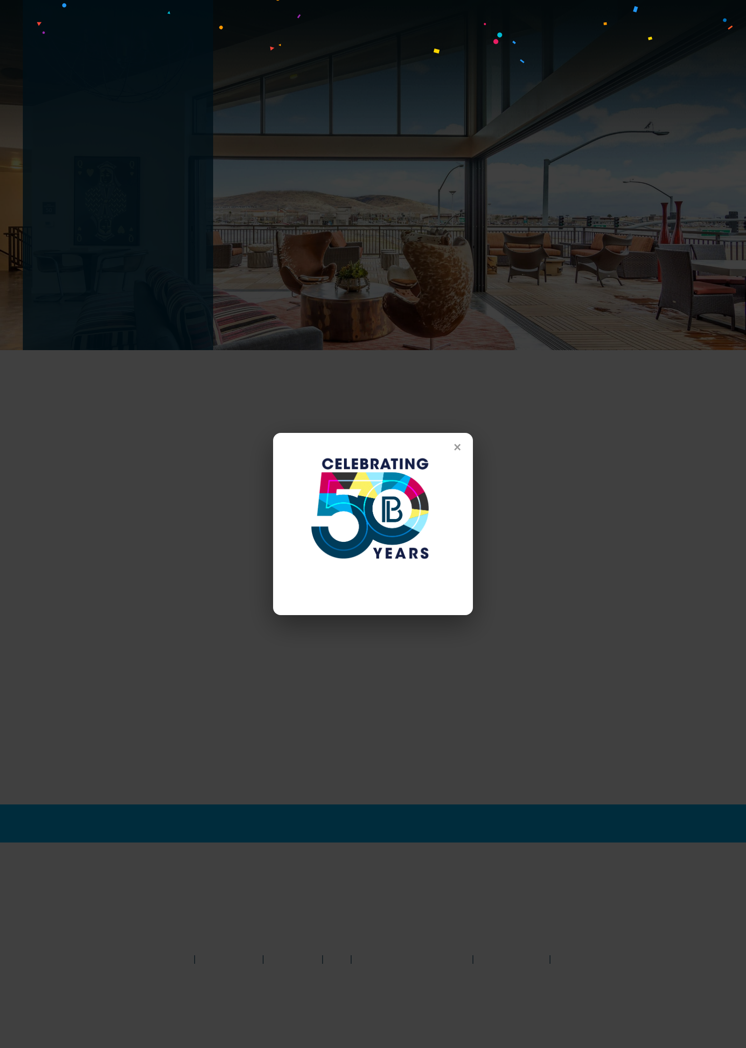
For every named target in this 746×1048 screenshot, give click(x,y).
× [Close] (457, 447)
